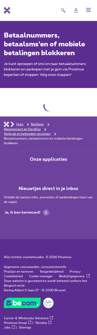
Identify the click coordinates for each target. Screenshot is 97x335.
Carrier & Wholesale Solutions (28, 318)
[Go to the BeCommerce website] (29, 304)
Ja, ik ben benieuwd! (26, 212)
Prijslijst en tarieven (18, 271)
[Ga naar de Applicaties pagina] (34, 170)
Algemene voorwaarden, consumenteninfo (35, 266)
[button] (88, 9)
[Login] (76, 10)
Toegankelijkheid (51, 271)
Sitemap (25, 327)
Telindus (43, 322)
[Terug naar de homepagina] (7, 10)
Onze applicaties (48, 159)
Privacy (75, 271)
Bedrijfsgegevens (74, 276)
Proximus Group (17, 322)
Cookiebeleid (13, 276)
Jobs (9, 327)
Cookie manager (41, 276)
